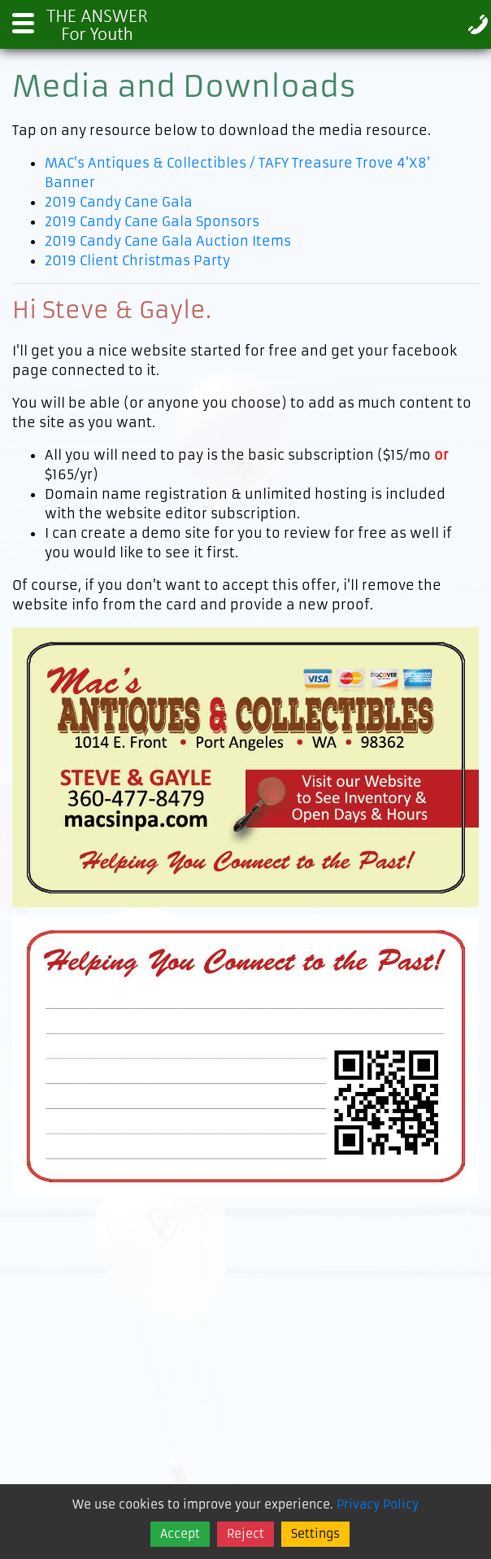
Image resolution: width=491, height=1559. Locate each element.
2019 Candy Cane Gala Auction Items (168, 241)
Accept (180, 1533)
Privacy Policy (378, 1504)
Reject (245, 1533)
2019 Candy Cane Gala (119, 202)
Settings (315, 1533)
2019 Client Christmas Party (137, 260)
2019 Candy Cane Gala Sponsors (152, 221)
